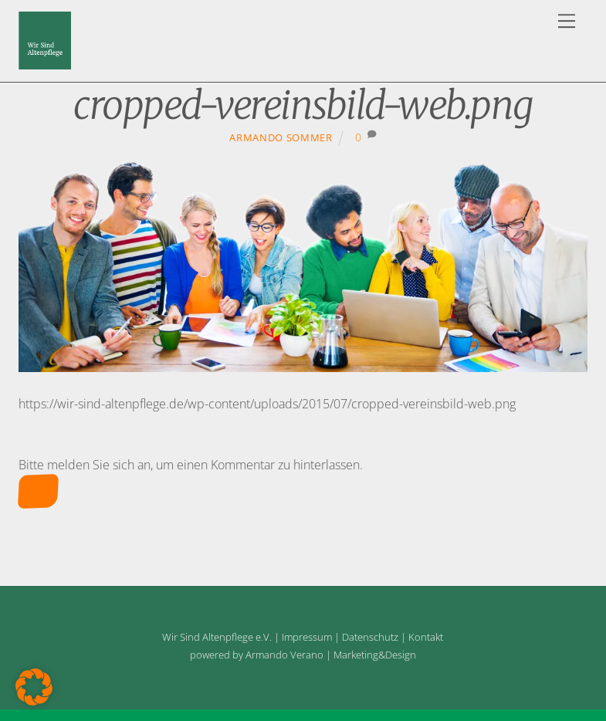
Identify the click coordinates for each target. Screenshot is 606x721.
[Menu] (566, 20)
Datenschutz (370, 637)
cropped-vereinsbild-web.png (303, 105)
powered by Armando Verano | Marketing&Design (303, 655)
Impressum (307, 637)
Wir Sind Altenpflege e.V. (217, 637)
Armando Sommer (280, 137)
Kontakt (425, 637)
